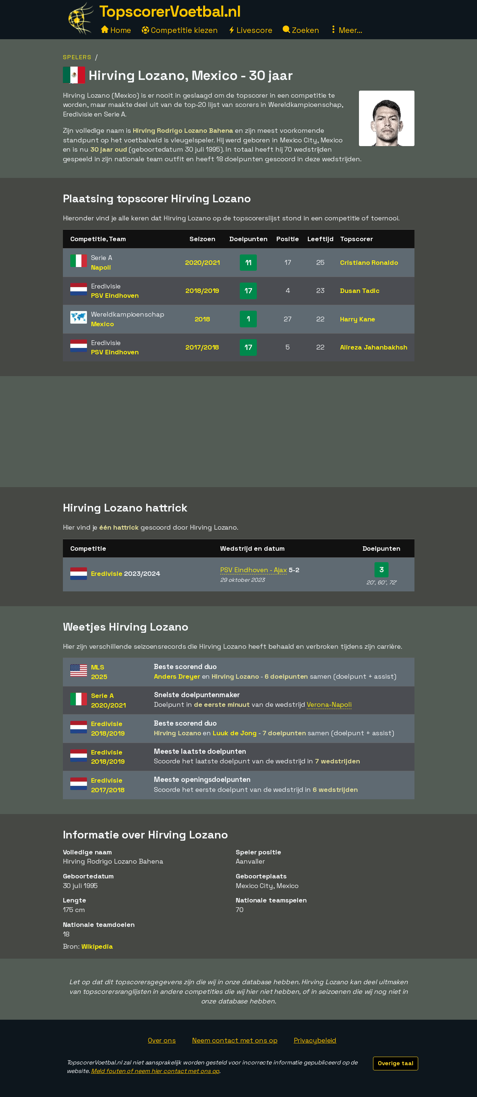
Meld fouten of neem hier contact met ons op (155, 1071)
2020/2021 (202, 262)
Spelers (77, 57)
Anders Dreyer (177, 676)
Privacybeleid (315, 1040)
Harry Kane (357, 319)
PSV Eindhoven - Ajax (253, 570)
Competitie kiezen (179, 30)
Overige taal (395, 1063)
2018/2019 (202, 290)
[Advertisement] (238, 431)
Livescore (250, 30)
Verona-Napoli (329, 704)
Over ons (162, 1040)
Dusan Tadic (360, 290)
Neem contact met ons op (235, 1040)
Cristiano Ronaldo (369, 262)
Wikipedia (97, 946)
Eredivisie (125, 573)
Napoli (101, 267)
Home (116, 30)
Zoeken (301, 30)
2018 (203, 319)
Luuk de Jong (235, 733)
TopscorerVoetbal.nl (170, 11)
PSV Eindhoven (115, 295)
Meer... (346, 30)
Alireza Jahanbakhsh (373, 347)
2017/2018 (202, 347)
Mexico (102, 324)
